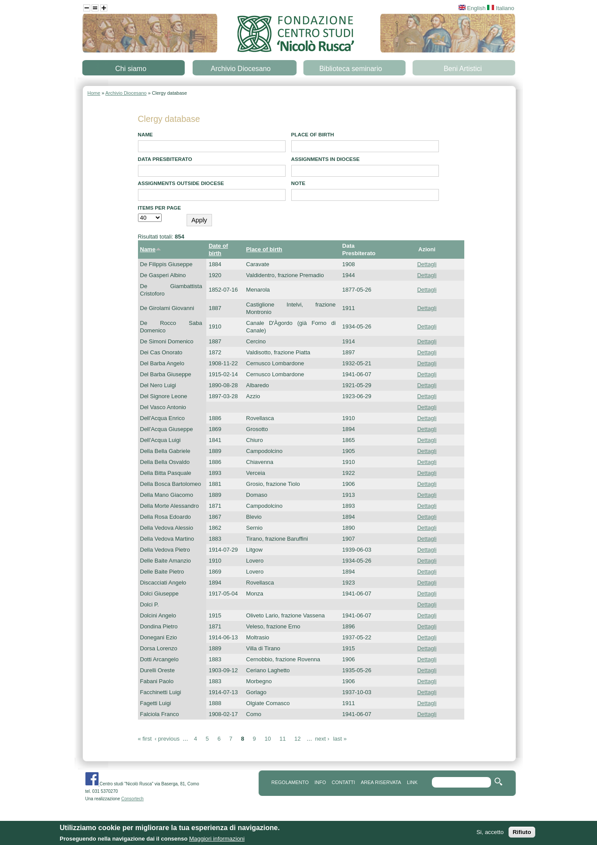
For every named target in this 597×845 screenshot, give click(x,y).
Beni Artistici (463, 68)
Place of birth (312, 134)
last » (339, 738)
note (298, 183)
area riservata (381, 782)
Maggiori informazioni (217, 840)
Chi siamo (130, 68)
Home (94, 93)
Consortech (132, 798)
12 (297, 738)
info (320, 782)
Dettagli (426, 264)
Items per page (159, 207)
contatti (343, 782)
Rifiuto (521, 834)
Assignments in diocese (325, 159)
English (472, 8)
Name (145, 134)
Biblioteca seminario (350, 68)
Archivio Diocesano (241, 68)
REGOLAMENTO (290, 782)
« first (145, 738)
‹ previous (167, 738)
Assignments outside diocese (181, 183)
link (412, 782)
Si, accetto (490, 834)
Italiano (500, 8)
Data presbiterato (165, 159)
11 (282, 738)
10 (268, 738)
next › (322, 738)
